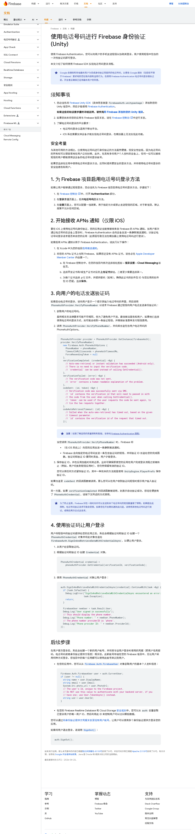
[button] (18, 24)
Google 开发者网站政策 (65, 754)
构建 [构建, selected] (46, 19)
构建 (33, 3)
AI (33, 19)
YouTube (99, 813)
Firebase (55, 28)
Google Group (152, 808)
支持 (114, 3)
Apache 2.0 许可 (139, 751)
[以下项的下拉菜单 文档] (91, 3)
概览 (6, 19)
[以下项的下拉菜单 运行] (53, 3)
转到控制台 (183, 3)
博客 (171, 3)
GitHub (48, 818)
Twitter (98, 808)
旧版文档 (149, 823)
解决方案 (64, 3)
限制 (125, 433)
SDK (80, 103)
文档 (7, 13)
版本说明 (149, 813)
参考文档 (77, 19)
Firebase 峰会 (101, 803)
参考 (47, 803)
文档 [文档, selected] (86, 3)
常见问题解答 (151, 818)
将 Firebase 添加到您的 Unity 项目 (123, 112)
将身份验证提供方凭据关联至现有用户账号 (86, 720)
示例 (89, 19)
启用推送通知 (89, 248)
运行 (48, 3)
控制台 (121, 117)
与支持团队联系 (152, 798)
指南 (47, 798)
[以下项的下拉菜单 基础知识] (25, 19)
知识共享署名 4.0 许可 (92, 751)
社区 (100, 3)
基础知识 (17, 19)
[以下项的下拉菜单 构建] (39, 3)
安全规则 (121, 710)
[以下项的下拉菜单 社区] (106, 3)
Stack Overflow (152, 803)
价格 (76, 3)
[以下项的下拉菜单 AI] (37, 19)
